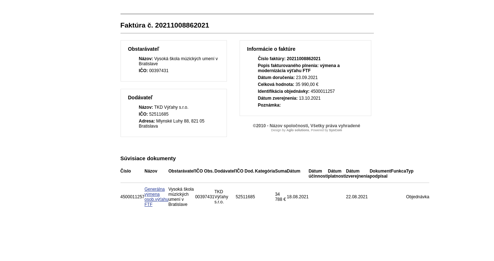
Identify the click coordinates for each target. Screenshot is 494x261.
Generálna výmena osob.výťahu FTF (156, 197)
